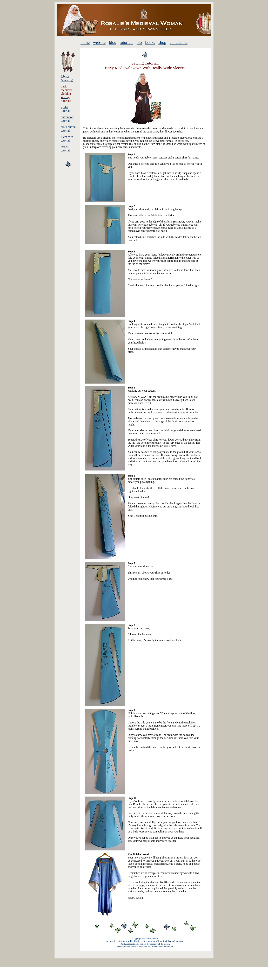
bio (139, 42)
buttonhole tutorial (67, 118)
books (150, 42)
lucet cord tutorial (67, 138)
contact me (178, 42)
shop (162, 42)
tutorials (126, 42)
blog (112, 42)
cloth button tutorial (68, 128)
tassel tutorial (65, 148)
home (85, 42)
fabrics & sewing (67, 78)
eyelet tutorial (65, 108)
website (99, 42)
